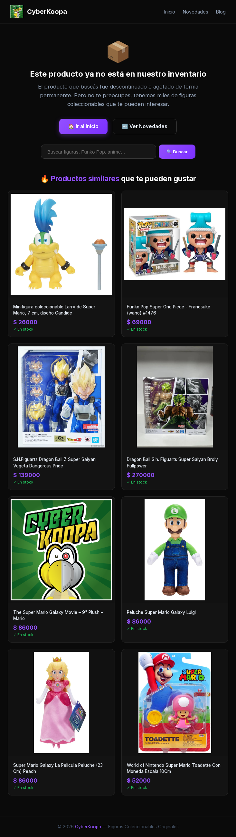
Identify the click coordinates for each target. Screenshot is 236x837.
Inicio (169, 11)
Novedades (195, 11)
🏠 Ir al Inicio (83, 126)
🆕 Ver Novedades (144, 126)
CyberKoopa (88, 826)
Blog (221, 11)
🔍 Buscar (177, 151)
